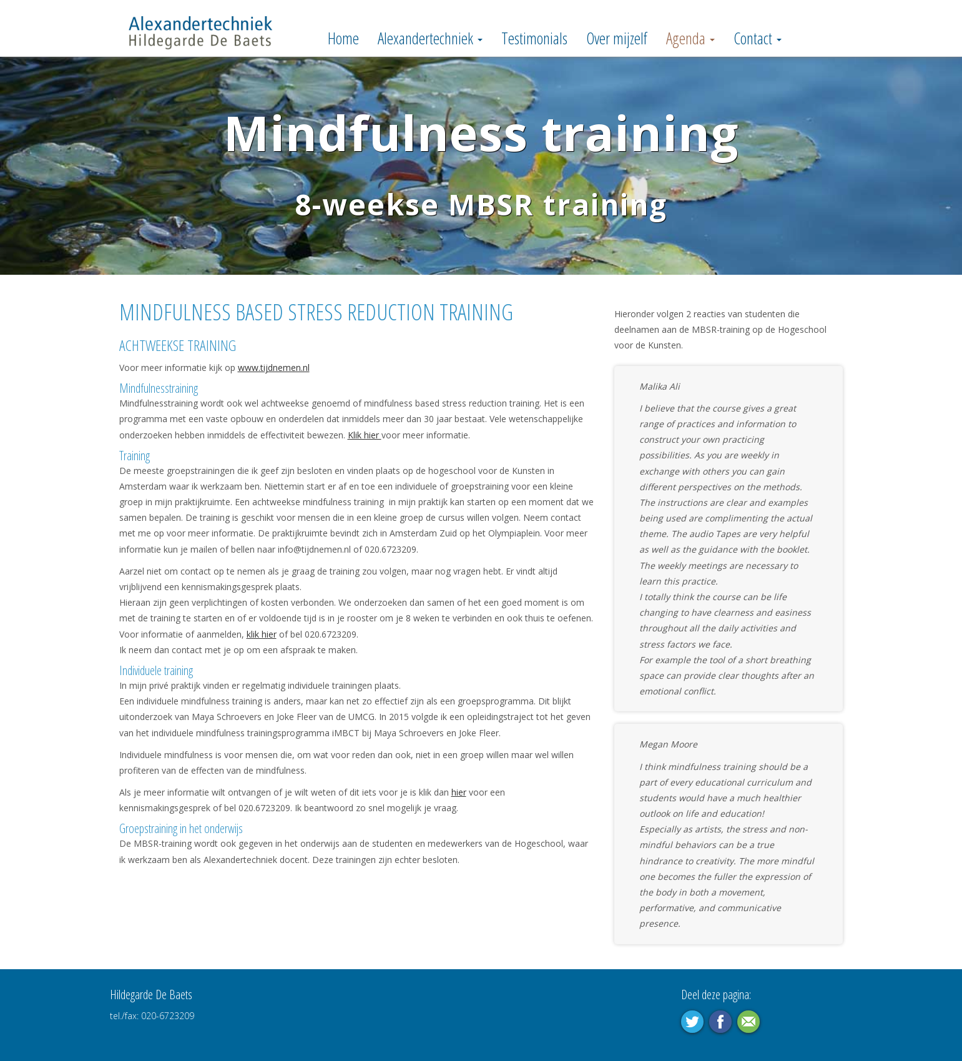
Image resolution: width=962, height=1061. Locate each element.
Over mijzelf (616, 38)
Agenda (690, 38)
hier (458, 792)
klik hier (262, 634)
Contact (758, 38)
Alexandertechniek (430, 38)
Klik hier (364, 435)
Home (343, 38)
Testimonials (534, 38)
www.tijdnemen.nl (274, 367)
